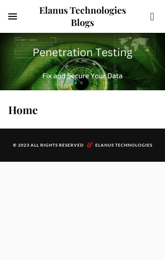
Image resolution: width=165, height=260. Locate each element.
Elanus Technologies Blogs (82, 16)
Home (23, 110)
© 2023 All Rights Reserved (48, 145)
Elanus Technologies (123, 145)
